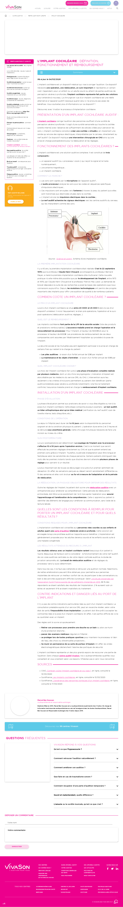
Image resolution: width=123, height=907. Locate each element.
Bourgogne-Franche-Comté (45, 889)
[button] (4, 903)
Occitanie (83, 892)
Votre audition (59, 8)
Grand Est (64, 889)
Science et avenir (64, 259)
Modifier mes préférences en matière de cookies (46, 875)
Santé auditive (17, 15)
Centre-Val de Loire (68, 886)
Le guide (47, 8)
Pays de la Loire (103, 889)
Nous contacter (116, 3)
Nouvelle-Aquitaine (105, 886)
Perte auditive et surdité (37, 15)
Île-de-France (65, 892)
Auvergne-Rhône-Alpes (44, 886)
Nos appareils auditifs (77, 8)
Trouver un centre (98, 3)
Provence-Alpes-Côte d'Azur (108, 892)
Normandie (84, 889)
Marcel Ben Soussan (45, 700)
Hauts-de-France (86, 886)
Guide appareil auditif (69, 865)
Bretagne (39, 892)
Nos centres (42, 865)
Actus (109, 8)
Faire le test (16, 201)
